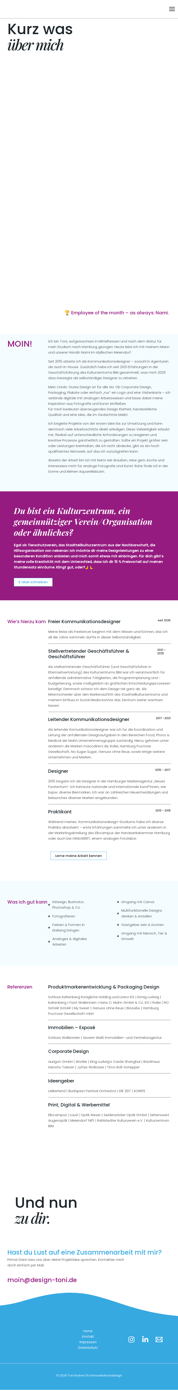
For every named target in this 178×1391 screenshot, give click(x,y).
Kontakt (89, 1338)
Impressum (89, 1343)
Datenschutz (89, 1349)
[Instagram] (131, 1340)
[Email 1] (161, 1340)
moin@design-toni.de (43, 1281)
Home (89, 1332)
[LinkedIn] (146, 1340)
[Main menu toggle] (172, 10)
